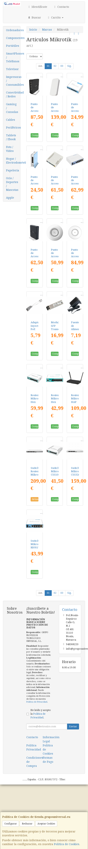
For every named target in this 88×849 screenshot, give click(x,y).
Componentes (13, 38)
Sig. (69, 66)
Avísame (35, 499)
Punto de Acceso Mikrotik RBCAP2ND (58, 256)
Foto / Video (10, 148)
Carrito (55, 17)
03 (61, 66)
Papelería (12, 170)
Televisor (12, 69)
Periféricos (13, 127)
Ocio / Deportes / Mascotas (12, 184)
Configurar (10, 823)
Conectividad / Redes (13, 94)
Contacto (61, 6)
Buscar (34, 17)
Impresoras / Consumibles (13, 80)
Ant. (40, 66)
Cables (10, 119)
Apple (10, 197)
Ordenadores (13, 30)
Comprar (35, 135)
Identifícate (37, 6)
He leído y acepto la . (40, 714)
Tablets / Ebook (11, 137)
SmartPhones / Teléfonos (13, 57)
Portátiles (12, 45)
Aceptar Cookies (46, 823)
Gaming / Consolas (12, 108)
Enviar (73, 726)
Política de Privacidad (36, 702)
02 (55, 66)
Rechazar (27, 823)
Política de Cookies (66, 844)
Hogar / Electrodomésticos (13, 160)
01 (48, 66)
